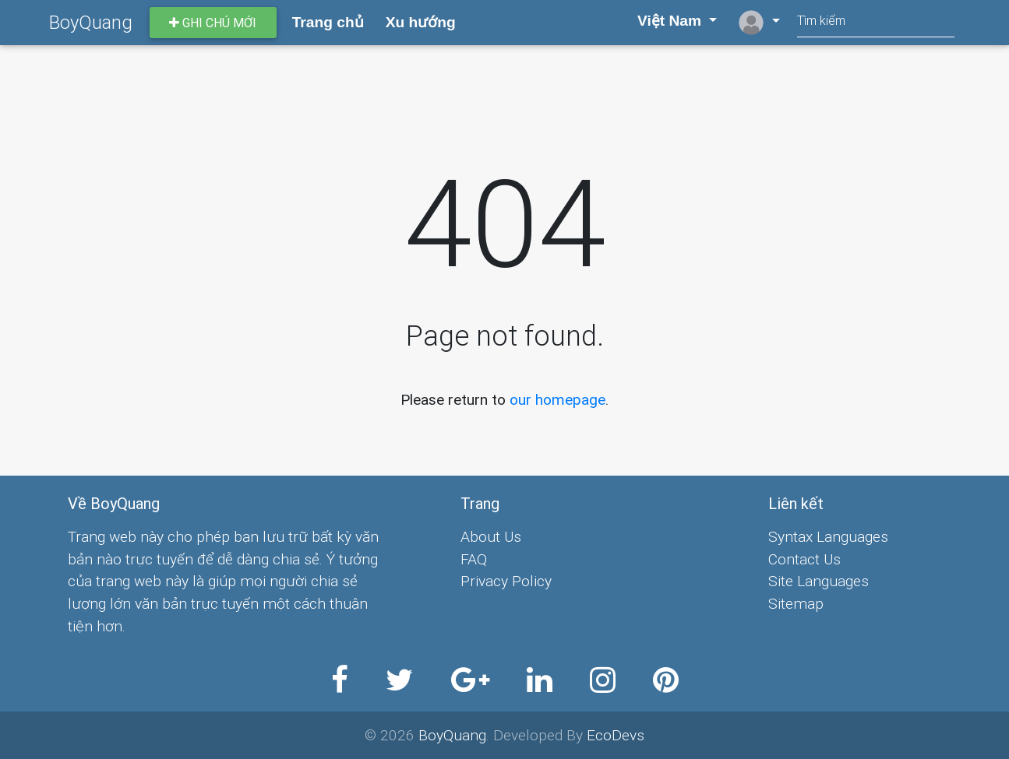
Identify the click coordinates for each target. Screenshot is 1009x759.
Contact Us (804, 559)
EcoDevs (615, 735)
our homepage (557, 399)
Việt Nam (661, 20)
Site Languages (818, 580)
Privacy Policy (506, 580)
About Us (490, 536)
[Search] (875, 22)
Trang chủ (328, 22)
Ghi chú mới (212, 22)
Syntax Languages (828, 536)
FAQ (473, 559)
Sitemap (796, 603)
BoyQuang (90, 22)
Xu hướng (421, 22)
